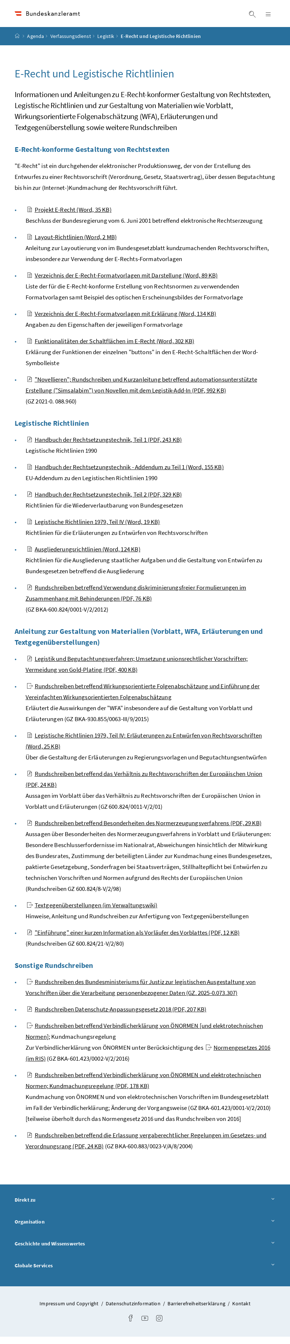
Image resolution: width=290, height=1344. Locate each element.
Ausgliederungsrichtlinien (83, 556)
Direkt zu (145, 1207)
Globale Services (145, 1272)
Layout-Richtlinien (72, 244)
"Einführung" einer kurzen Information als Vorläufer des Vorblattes (133, 940)
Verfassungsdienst (70, 43)
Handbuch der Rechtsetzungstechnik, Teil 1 (104, 447)
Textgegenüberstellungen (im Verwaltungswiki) (92, 912)
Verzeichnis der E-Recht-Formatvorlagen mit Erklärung (121, 321)
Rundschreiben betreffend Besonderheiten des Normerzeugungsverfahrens (144, 830)
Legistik (105, 43)
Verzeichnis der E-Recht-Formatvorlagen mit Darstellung (122, 283)
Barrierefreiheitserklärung (196, 1310)
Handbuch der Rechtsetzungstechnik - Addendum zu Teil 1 (125, 474)
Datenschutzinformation (134, 1310)
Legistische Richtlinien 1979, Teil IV (93, 529)
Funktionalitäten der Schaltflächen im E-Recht (111, 348)
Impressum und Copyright (69, 1310)
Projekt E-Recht (69, 217)
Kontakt (241, 1310)
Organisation (145, 1229)
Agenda (35, 43)
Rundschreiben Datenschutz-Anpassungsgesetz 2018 (117, 1016)
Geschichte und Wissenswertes (145, 1251)
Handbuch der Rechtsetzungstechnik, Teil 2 (104, 502)
